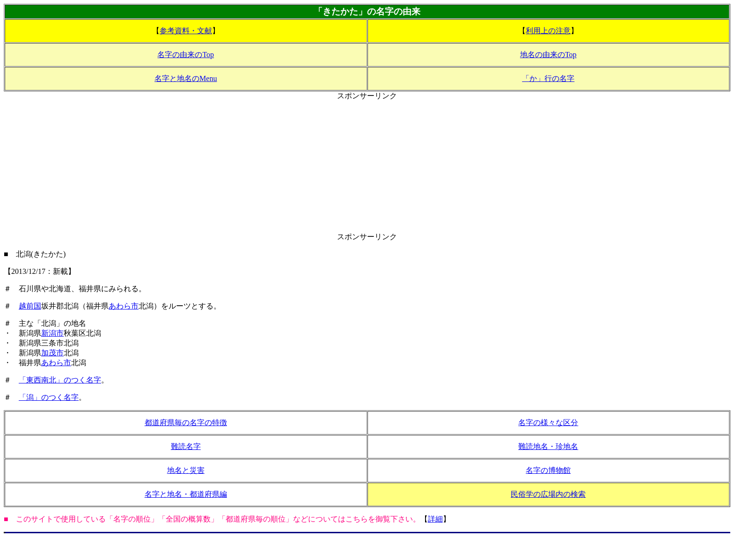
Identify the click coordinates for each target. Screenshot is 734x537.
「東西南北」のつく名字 (60, 380)
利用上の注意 (548, 31)
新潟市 (52, 333)
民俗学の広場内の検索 (548, 494)
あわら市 (124, 306)
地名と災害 (186, 470)
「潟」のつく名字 (49, 397)
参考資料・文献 (186, 31)
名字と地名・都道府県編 (186, 494)
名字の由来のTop (185, 55)
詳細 (435, 519)
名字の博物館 (548, 470)
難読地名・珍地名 (548, 446)
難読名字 (186, 446)
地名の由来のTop (548, 55)
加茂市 (52, 353)
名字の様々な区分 (548, 423)
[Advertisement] (367, 166)
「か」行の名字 (548, 78)
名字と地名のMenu (185, 78)
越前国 (30, 306)
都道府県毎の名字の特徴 (186, 423)
